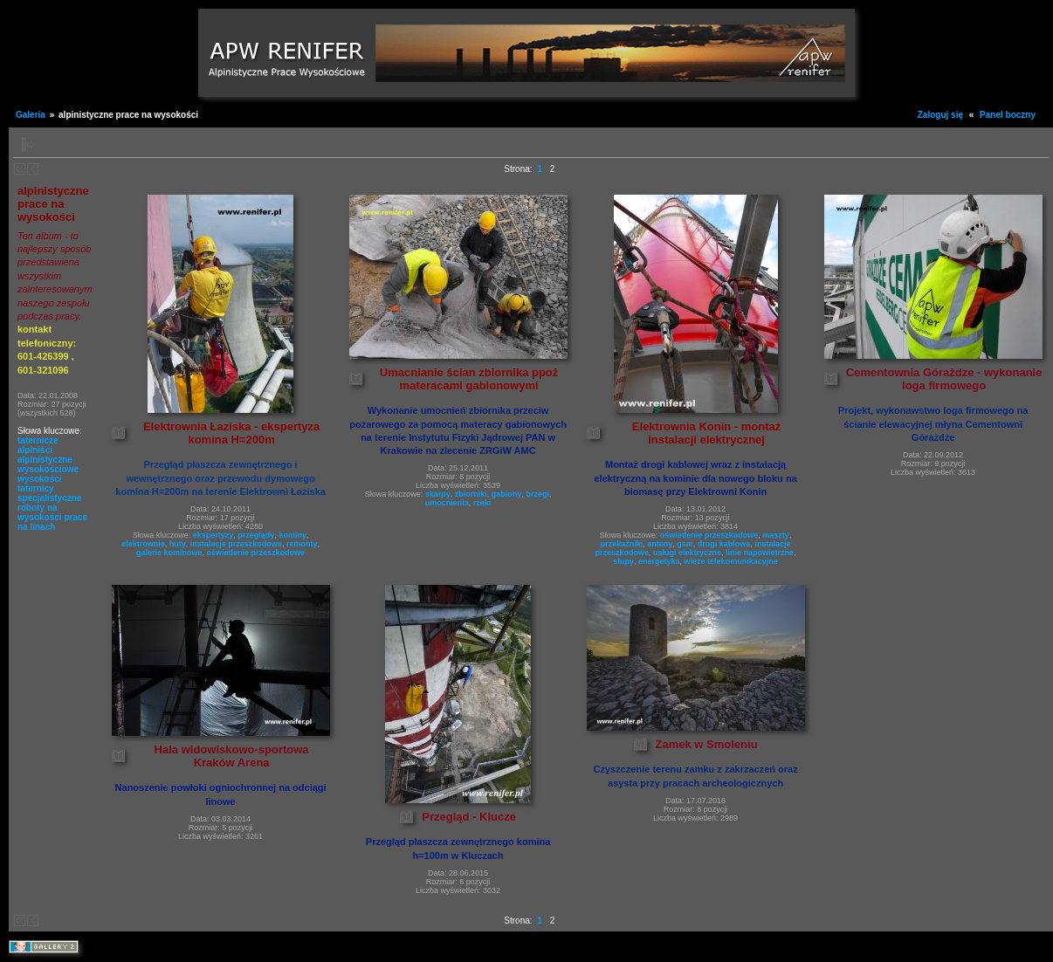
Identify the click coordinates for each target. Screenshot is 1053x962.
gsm (685, 543)
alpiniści (34, 450)
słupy (624, 561)
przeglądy (255, 535)
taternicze (37, 440)
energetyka (659, 561)
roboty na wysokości (39, 512)
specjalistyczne (49, 498)
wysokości (39, 479)
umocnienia (447, 502)
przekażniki (622, 543)
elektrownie (143, 543)
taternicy (35, 488)
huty (177, 543)
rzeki (482, 502)
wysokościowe (48, 469)
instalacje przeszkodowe (236, 543)
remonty (302, 543)
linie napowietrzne (760, 552)
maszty (775, 535)
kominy (292, 535)
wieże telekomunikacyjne (731, 561)
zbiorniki (471, 494)
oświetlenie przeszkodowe (256, 552)
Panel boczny (1008, 115)
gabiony (507, 494)
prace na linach (52, 522)
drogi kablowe (724, 543)
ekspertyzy (213, 535)
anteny (659, 543)
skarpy (438, 494)
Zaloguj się (940, 115)
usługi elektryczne (687, 552)
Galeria (30, 115)
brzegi (537, 494)
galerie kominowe (169, 552)
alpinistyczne (44, 459)
